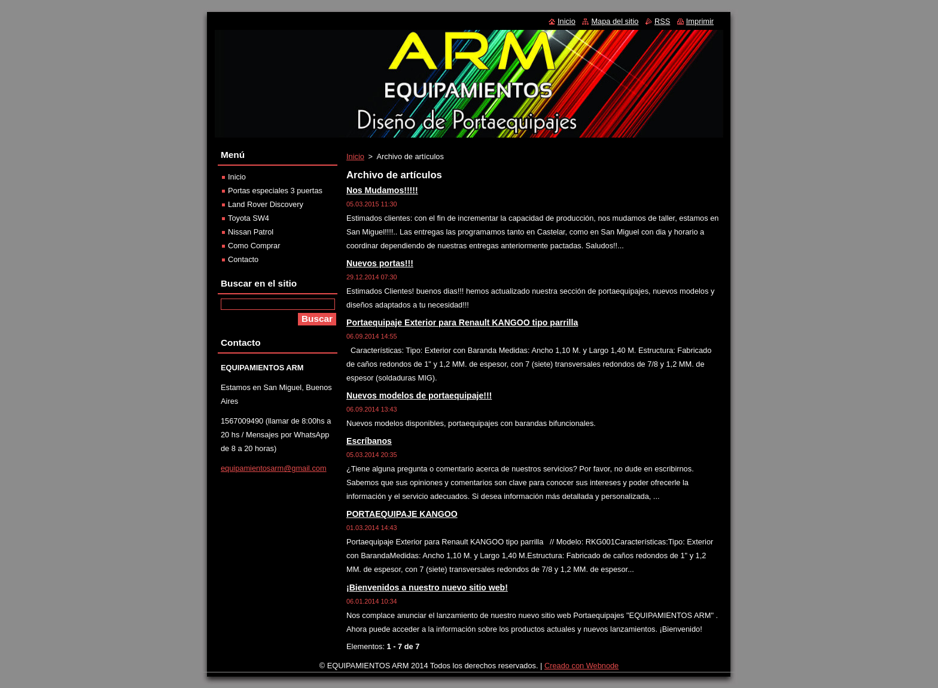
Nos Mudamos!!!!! (382, 190)
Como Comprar (254, 245)
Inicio (355, 156)
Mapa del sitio (614, 21)
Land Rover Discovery (265, 204)
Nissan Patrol (250, 231)
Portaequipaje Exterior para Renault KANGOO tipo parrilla (462, 322)
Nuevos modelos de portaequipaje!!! (419, 395)
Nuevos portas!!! (379, 263)
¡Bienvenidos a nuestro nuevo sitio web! (427, 587)
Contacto (243, 259)
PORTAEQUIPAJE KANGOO (402, 514)
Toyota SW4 (248, 218)
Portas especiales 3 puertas (275, 190)
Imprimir (700, 21)
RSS (662, 21)
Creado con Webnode (581, 668)
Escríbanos (369, 441)
